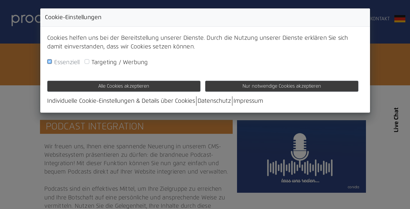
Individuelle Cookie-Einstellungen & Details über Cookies (121, 101)
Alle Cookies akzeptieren (123, 86)
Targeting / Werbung (120, 62)
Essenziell (67, 62)
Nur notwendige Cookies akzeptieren (282, 86)
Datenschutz (214, 101)
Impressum (248, 101)
